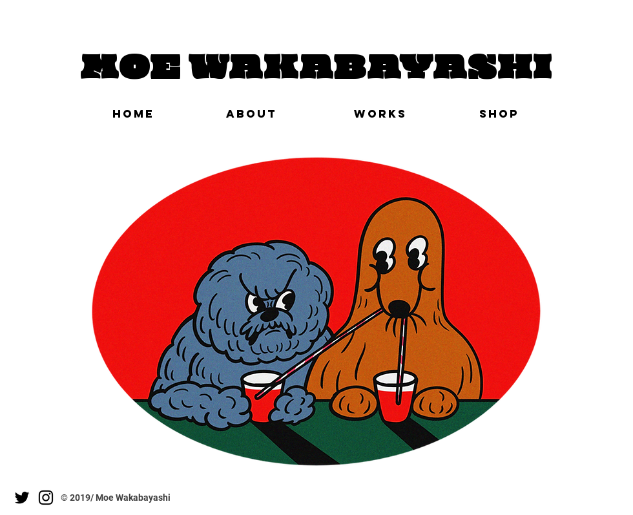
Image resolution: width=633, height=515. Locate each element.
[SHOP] (499, 114)
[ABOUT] (251, 114)
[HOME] (133, 114)
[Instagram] (46, 497)
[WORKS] (380, 114)
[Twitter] (22, 497)
